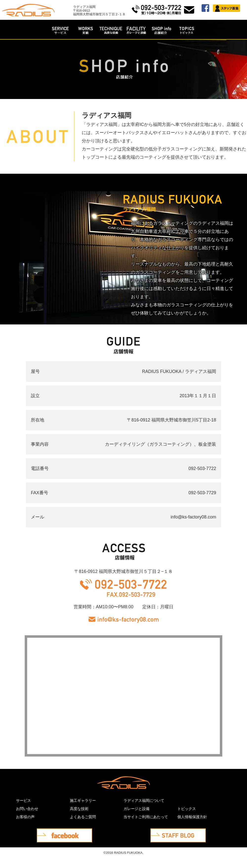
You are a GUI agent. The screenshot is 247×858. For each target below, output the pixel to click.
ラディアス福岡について (144, 800)
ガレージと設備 (136, 809)
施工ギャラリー (83, 800)
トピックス (186, 809)
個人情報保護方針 (192, 817)
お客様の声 (25, 817)
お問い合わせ (27, 809)
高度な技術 (79, 809)
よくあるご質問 (83, 817)
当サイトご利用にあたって (146, 817)
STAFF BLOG (164, 832)
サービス (23, 800)
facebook (46, 832)
